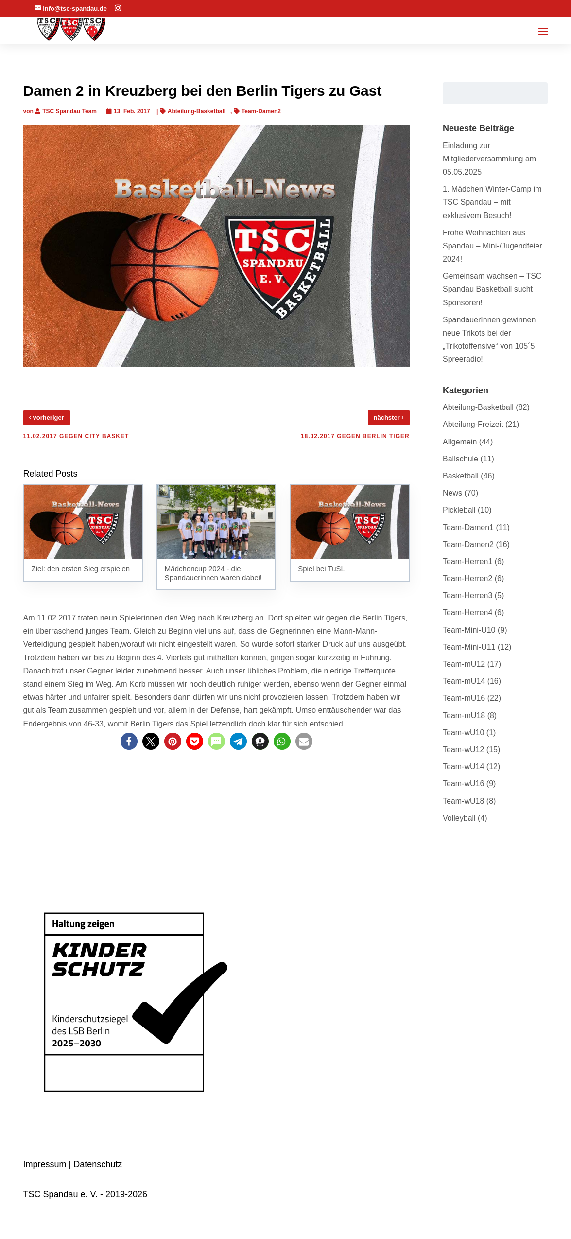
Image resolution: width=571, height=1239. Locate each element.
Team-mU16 (464, 698)
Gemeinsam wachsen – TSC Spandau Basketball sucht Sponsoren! (492, 289)
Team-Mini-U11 (469, 647)
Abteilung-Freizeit (473, 424)
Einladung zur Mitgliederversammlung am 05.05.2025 (489, 159)
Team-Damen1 (468, 527)
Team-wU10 (463, 732)
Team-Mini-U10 (469, 630)
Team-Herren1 (467, 561)
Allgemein (460, 442)
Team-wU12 (463, 749)
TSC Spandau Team (69, 111)
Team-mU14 (464, 681)
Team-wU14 (463, 766)
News (452, 493)
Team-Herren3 (467, 595)
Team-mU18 (464, 715)
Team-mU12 (464, 664)
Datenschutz (97, 1164)
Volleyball (459, 818)
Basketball (461, 476)
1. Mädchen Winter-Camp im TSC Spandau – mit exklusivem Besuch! (492, 202)
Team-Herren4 (467, 612)
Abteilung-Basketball (196, 111)
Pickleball (459, 510)
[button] (129, 741)
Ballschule (460, 459)
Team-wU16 (463, 783)
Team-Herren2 (467, 578)
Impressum (45, 1164)
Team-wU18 (463, 801)
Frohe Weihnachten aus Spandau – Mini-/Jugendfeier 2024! (492, 246)
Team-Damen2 (261, 111)
